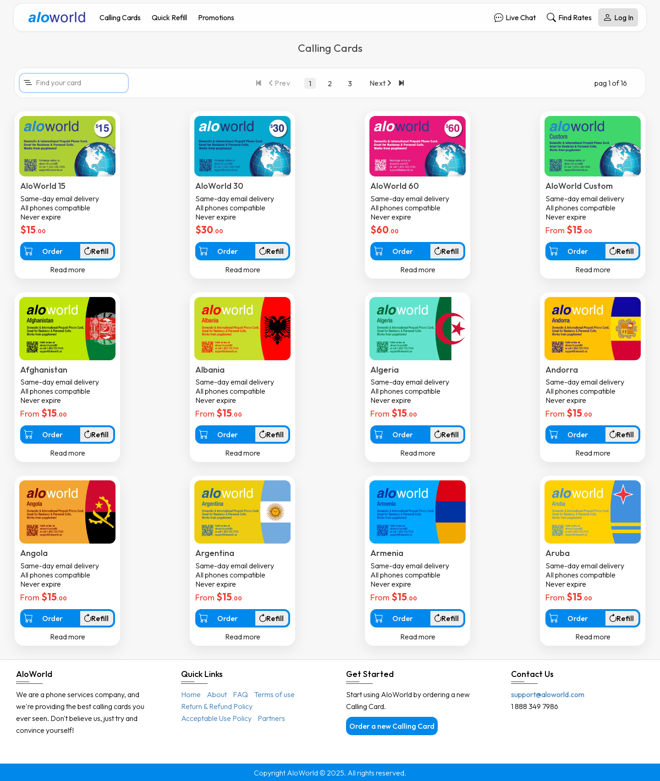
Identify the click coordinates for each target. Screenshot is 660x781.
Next (380, 83)
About (217, 694)
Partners (271, 718)
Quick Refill (169, 17)
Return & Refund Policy (217, 706)
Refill (96, 251)
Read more (67, 269)
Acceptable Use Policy (216, 718)
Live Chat (515, 17)
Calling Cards (120, 17)
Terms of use (274, 694)
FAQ (240, 694)
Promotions (216, 17)
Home (191, 694)
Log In (618, 17)
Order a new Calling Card (391, 726)
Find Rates (569, 17)
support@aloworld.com (547, 694)
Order (43, 251)
